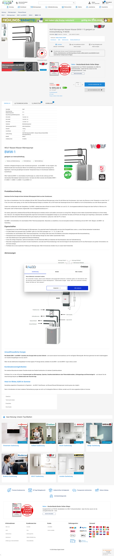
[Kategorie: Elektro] (78, 7)
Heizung (4, 12)
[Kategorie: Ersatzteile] (103, 7)
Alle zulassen (77, 288)
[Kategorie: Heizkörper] (22, 7)
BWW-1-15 (38, 15)
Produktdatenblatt (53, 92)
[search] (55, 3)
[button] (94, 3)
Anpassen (56, 288)
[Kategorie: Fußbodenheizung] (51, 7)
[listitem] (14, 527)
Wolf (56, 34)
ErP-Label (52, 94)
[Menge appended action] (82, 85)
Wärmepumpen (12, 12)
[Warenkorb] (107, 3)
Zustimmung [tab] (35, 271)
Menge (77, 82)
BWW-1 (31, 15)
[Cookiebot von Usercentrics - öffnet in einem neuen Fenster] (81, 267)
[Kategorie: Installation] (90, 7)
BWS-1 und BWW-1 (22, 15)
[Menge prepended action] (74, 85)
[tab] (7, 103)
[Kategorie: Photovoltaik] (66, 7)
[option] (29, 396)
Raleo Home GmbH (61, 37)
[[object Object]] (25, 66)
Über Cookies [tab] (78, 271)
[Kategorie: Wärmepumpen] (36, 7)
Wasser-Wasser (22, 12)
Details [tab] (57, 271)
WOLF (3, 15)
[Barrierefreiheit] (21, 3)
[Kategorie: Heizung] (10, 7)
